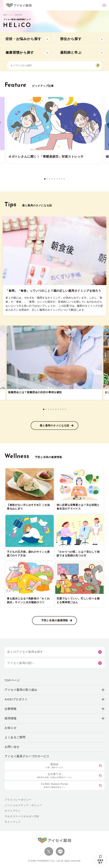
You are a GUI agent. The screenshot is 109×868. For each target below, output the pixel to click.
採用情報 (10, 718)
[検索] (97, 65)
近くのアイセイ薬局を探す (25, 651)
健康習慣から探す (20, 52)
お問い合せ (12, 746)
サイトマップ (13, 822)
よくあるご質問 (15, 737)
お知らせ (10, 727)
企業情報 (10, 708)
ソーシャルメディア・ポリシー (23, 805)
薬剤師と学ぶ (71, 52)
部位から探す (71, 39)
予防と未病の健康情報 (54, 620)
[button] (44, 178)
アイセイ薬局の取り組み (21, 689)
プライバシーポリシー (18, 799)
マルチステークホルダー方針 (22, 816)
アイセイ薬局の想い (20, 663)
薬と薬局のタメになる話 (54, 425)
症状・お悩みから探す (23, 39)
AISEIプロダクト (16, 699)
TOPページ (7, 15)
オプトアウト (13, 810)
